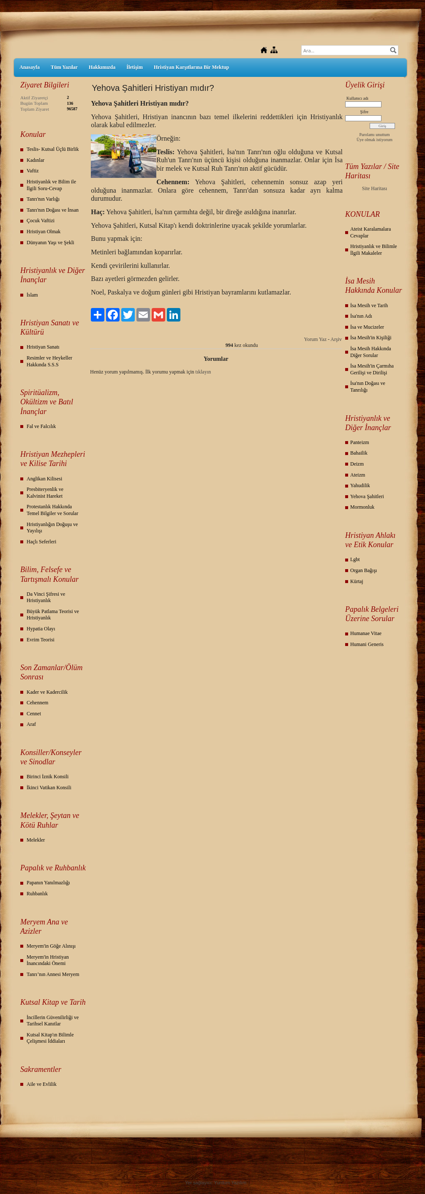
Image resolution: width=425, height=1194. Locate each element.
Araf (31, 724)
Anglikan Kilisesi (44, 479)
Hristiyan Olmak (43, 231)
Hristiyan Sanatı (43, 347)
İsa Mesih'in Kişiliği (371, 338)
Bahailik (359, 453)
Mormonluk (362, 507)
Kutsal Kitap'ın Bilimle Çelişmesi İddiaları (50, 1038)
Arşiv (336, 339)
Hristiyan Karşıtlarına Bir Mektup (191, 67)
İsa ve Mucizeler (367, 327)
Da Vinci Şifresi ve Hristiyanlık (46, 597)
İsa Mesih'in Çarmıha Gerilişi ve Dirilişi (372, 369)
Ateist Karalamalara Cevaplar (370, 232)
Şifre (364, 111)
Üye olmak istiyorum (374, 139)
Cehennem (37, 703)
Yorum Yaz (315, 339)
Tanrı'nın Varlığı (43, 199)
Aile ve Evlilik (42, 1084)
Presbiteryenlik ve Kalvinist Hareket (45, 492)
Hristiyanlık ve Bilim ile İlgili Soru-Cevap (51, 185)
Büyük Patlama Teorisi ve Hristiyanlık (53, 614)
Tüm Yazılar (64, 67)
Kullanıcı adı (357, 98)
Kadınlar (35, 160)
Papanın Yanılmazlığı (48, 883)
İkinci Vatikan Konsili (49, 788)
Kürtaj (356, 581)
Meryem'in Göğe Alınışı (51, 946)
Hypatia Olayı (41, 629)
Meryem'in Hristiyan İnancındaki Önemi (48, 960)
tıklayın (203, 372)
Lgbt (355, 559)
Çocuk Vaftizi (40, 221)
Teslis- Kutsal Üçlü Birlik (53, 149)
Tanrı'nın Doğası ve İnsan (53, 210)
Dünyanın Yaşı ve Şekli (50, 242)
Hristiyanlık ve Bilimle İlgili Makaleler (373, 249)
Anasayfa (29, 67)
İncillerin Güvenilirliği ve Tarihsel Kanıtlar (53, 1020)
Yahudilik (360, 485)
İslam (32, 295)
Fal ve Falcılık (41, 426)
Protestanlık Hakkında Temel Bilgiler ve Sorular (52, 510)
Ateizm (357, 475)
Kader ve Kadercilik (47, 692)
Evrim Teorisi (40, 640)
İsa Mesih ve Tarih (369, 305)
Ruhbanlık (37, 894)
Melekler (36, 840)
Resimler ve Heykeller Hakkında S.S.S (49, 361)
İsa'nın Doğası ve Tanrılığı (367, 386)
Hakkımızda (102, 67)
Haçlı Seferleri (41, 542)
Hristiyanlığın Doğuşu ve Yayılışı (52, 527)
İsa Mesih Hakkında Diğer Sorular (370, 352)
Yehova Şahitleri (367, 496)
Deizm (357, 464)
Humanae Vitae (365, 633)
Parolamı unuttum (375, 134)
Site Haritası (374, 188)
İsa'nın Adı (361, 316)
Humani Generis (367, 644)
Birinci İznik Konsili (47, 777)
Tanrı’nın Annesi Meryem (53, 974)
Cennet (34, 714)
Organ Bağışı (363, 570)
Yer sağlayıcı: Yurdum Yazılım (215, 1182)
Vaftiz (33, 171)
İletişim (134, 67)
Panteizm (359, 442)
